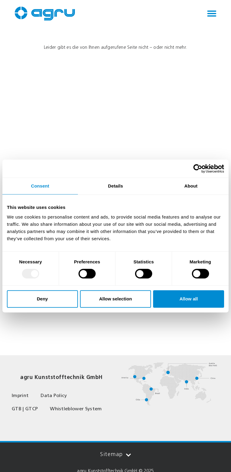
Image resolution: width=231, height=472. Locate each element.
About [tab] (191, 185)
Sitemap (115, 454)
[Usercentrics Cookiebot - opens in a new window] (197, 168)
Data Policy (54, 395)
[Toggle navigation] (211, 14)
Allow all (189, 298)
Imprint (20, 395)
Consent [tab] (40, 185)
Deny (42, 298)
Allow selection (115, 298)
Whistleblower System (76, 408)
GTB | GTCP (25, 408)
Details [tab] (115, 185)
